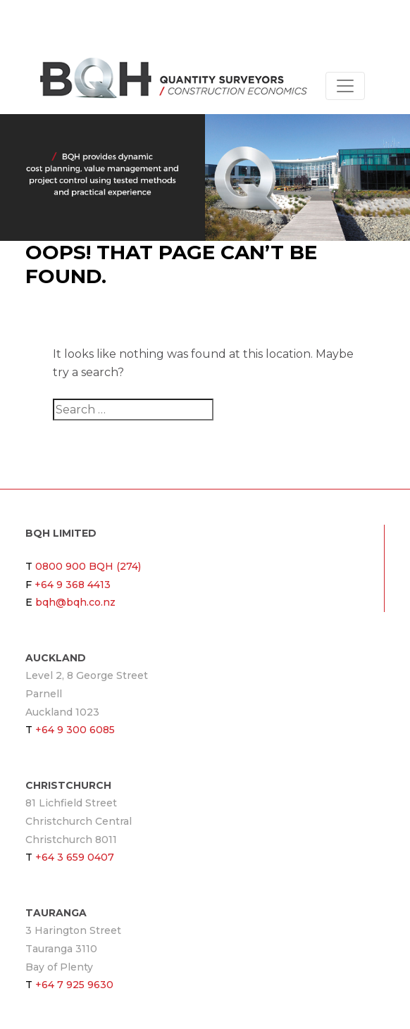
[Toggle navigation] (345, 86)
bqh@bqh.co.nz (75, 602)
